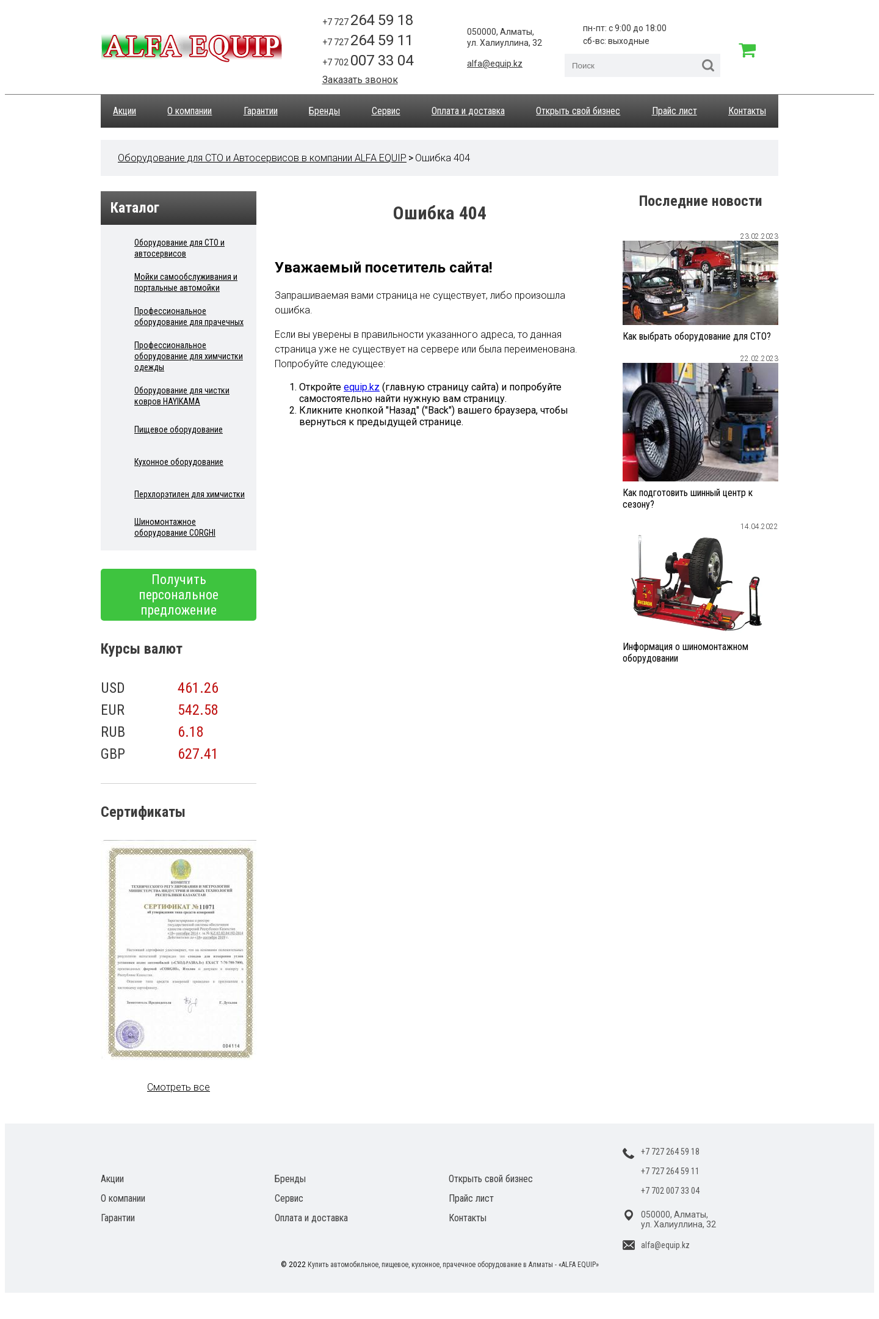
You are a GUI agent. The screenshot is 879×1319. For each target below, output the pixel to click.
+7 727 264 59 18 (670, 1151)
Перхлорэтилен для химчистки (189, 494)
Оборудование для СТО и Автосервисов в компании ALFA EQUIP (262, 158)
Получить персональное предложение (179, 595)
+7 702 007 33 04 (670, 1191)
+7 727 (367, 20)
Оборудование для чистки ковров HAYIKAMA (182, 395)
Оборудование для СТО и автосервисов (179, 248)
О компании (189, 111)
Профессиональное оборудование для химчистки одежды (188, 356)
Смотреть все (178, 1087)
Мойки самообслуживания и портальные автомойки (185, 282)
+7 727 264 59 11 (670, 1171)
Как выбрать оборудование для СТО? (697, 336)
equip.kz (362, 387)
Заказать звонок (360, 80)
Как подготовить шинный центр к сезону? (688, 498)
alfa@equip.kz (495, 63)
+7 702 (367, 60)
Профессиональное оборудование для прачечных (189, 316)
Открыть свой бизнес (578, 111)
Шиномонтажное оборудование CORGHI (174, 527)
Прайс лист (674, 111)
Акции (124, 111)
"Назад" (402, 410)
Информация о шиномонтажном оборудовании (685, 652)
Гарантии (261, 111)
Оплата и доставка (468, 111)
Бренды (324, 111)
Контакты (747, 111)
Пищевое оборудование (178, 429)
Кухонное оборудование (178, 462)
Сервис (386, 111)
